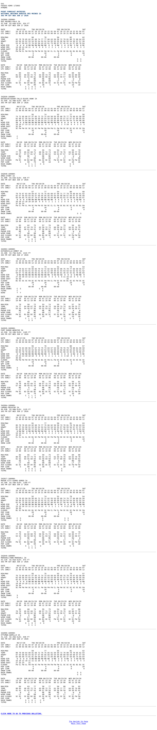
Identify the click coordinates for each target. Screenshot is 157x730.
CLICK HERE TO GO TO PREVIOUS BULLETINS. (21, 714)
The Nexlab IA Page (78, 722)
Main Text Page (78, 724)
